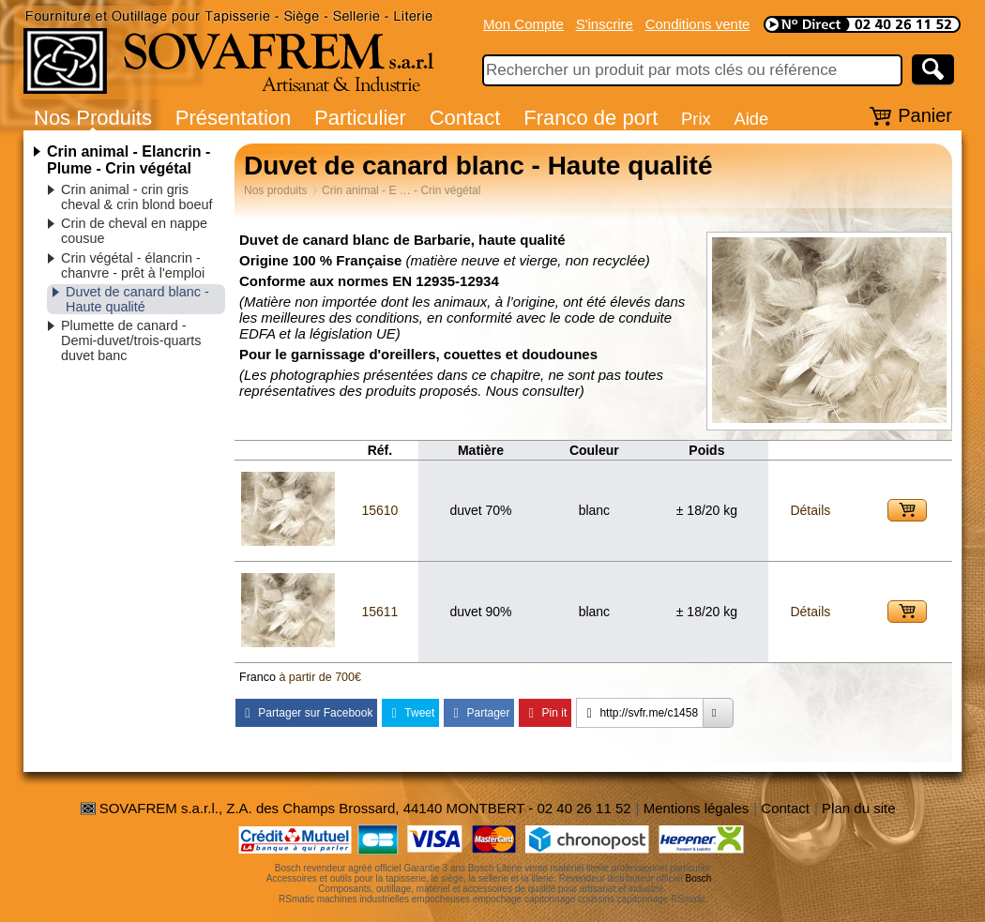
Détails (810, 510)
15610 (379, 510)
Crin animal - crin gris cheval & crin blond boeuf (137, 197)
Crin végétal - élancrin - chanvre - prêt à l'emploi (133, 265)
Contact (465, 117)
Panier (925, 115)
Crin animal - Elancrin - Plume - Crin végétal (128, 160)
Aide (751, 118)
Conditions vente (697, 24)
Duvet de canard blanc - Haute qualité (137, 299)
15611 (379, 611)
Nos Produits (93, 117)
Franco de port (590, 117)
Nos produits (275, 190)
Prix (696, 118)
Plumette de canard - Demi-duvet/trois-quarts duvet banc (131, 340)
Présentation (233, 117)
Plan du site (858, 808)
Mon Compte (523, 24)
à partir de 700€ (320, 677)
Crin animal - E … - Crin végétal (401, 190)
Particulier (360, 117)
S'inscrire (604, 24)
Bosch (699, 878)
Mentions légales (697, 808)
